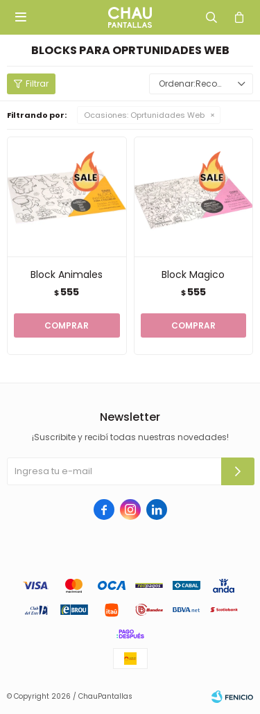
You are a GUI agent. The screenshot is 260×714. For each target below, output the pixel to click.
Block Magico (193, 274)
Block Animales (67, 274)
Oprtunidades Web (144, 115)
